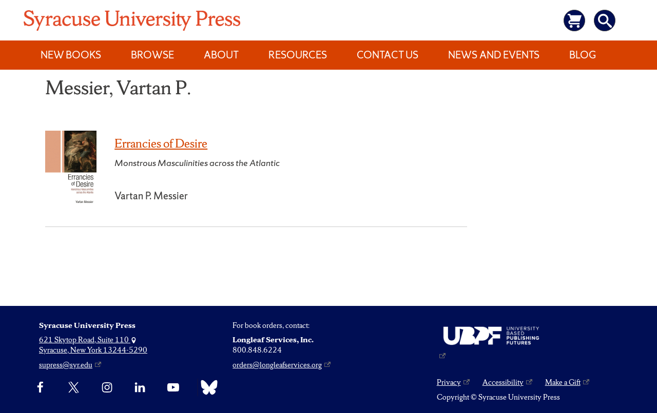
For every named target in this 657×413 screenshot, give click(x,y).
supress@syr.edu (65, 364)
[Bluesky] (206, 387)
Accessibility (503, 382)
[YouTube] (173, 387)
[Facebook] (40, 387)
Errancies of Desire (160, 143)
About (221, 54)
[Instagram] (107, 387)
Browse (152, 54)
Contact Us (387, 54)
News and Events (493, 54)
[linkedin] (139, 387)
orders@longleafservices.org (277, 364)
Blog (582, 54)
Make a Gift (563, 382)
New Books (71, 54)
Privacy (449, 382)
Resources (297, 54)
